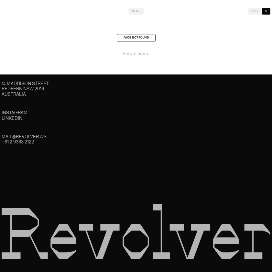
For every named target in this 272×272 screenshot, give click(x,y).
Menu (136, 11)
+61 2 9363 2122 (18, 142)
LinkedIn (12, 118)
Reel (255, 11)
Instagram (14, 112)
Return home (136, 55)
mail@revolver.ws (24, 136)
